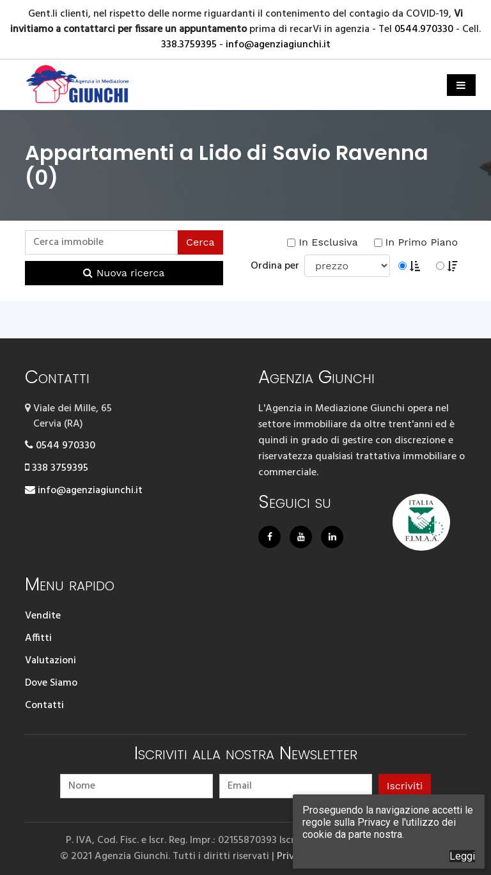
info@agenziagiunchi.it (278, 44)
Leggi (462, 856)
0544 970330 (60, 446)
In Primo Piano (416, 242)
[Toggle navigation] (461, 85)
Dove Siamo (51, 683)
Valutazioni (50, 660)
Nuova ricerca (123, 273)
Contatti (44, 705)
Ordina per (277, 266)
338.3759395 (189, 44)
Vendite (43, 616)
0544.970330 (423, 29)
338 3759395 (56, 468)
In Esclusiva (322, 242)
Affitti (38, 638)
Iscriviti (405, 786)
